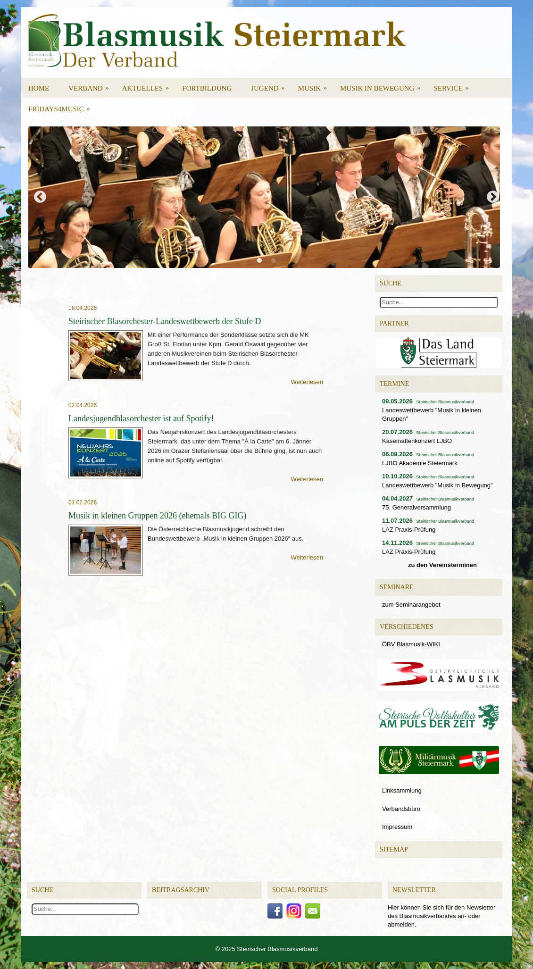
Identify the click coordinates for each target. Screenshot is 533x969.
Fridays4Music (62, 106)
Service (454, 85)
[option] (266, 197)
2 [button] (276, 263)
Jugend (271, 85)
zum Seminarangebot (411, 604)
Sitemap (394, 849)
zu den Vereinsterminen (442, 564)
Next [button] (493, 197)
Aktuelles (148, 85)
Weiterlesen (307, 381)
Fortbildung (207, 88)
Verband (91, 85)
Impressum (397, 826)
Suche (42, 890)
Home (38, 88)
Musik (315, 85)
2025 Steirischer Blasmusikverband (270, 948)
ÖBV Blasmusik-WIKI (411, 644)
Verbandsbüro (401, 808)
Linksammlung (402, 790)
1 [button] (262, 263)
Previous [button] (40, 197)
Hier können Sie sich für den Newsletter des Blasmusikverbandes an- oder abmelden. (441, 916)
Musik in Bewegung (383, 85)
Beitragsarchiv (180, 890)
